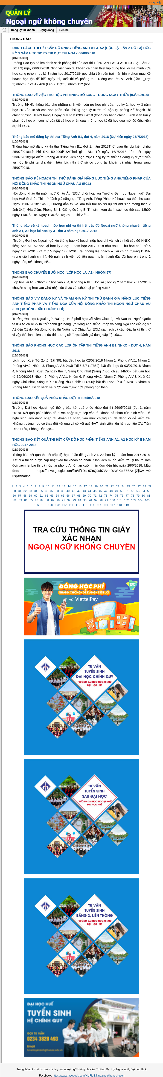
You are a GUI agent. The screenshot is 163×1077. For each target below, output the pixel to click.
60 (35, 495)
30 (14, 491)
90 (58, 500)
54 (143, 491)
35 (41, 491)
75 (116, 495)
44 (89, 491)
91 (63, 500)
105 (147, 500)
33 (30, 491)
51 (127, 491)
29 (150, 486)
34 (35, 491)
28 (144, 486)
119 (126, 505)
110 (64, 505)
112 (78, 505)
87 (42, 500)
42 (78, 491)
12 (58, 486)
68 (78, 495)
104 (140, 500)
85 (31, 500)
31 (19, 491)
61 (41, 495)
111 (71, 505)
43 (84, 491)
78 (132, 495)
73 (105, 495)
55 (148, 491)
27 (139, 486)
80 (143, 495)
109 (57, 505)
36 (46, 491)
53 (138, 491)
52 (132, 491)
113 (85, 505)
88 (47, 500)
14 (69, 486)
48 (111, 491)
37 (52, 491)
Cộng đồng (47, 30)
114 (92, 505)
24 (123, 486)
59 (30, 495)
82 (15, 500)
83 (20, 500)
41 (73, 491)
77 (127, 495)
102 (126, 500)
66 (68, 495)
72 (100, 495)
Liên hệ (64, 30)
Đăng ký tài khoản (23, 30)
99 (106, 500)
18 (90, 486)
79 (138, 495)
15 (74, 486)
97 (95, 500)
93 (74, 500)
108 (50, 505)
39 (62, 491)
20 (101, 486)
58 (25, 495)
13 (63, 486)
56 (14, 495)
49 (116, 491)
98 (101, 500)
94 (79, 500)
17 (85, 486)
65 (62, 495)
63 (52, 495)
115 (99, 505)
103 (133, 500)
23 (117, 486)
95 (85, 500)
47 (105, 491)
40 (68, 491)
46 (100, 491)
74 (111, 495)
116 (106, 505)
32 (25, 491)
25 (128, 486)
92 (69, 500)
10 (47, 486)
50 (121, 491)
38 (57, 491)
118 (119, 505)
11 (53, 486)
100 (113, 500)
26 (133, 486)
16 (80, 486)
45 (95, 491)
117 (113, 505)
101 (119, 500)
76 (121, 495)
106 (36, 505)
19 (96, 486)
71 (95, 495)
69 (84, 495)
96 (90, 500)
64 (57, 495)
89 (52, 500)
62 (46, 495)
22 (112, 486)
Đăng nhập (155, 2)
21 (107, 486)
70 (89, 495)
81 (148, 495)
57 (19, 495)
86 (36, 500)
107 (43, 505)
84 (25, 500)
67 (73, 495)
